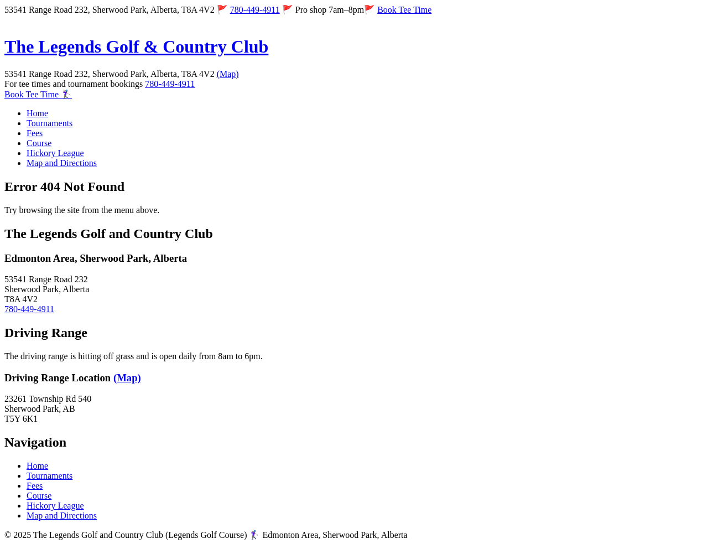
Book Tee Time (404, 9)
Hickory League (55, 153)
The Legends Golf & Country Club (136, 46)
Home (37, 113)
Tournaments (49, 123)
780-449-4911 (255, 9)
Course (39, 143)
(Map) (228, 74)
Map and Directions (62, 163)
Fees (35, 133)
